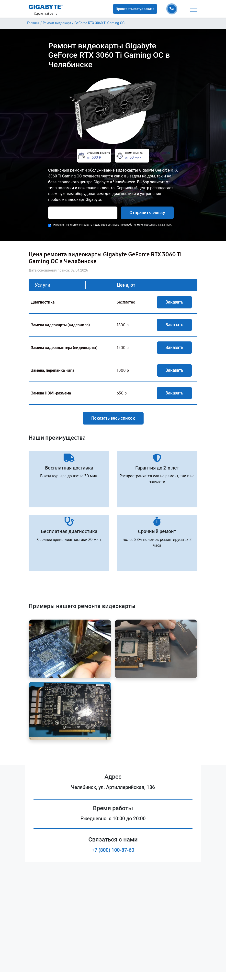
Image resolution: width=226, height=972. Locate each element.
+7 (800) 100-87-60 (113, 850)
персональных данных (157, 224)
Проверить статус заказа (135, 9)
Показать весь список (113, 418)
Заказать (174, 302)
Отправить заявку (147, 212)
